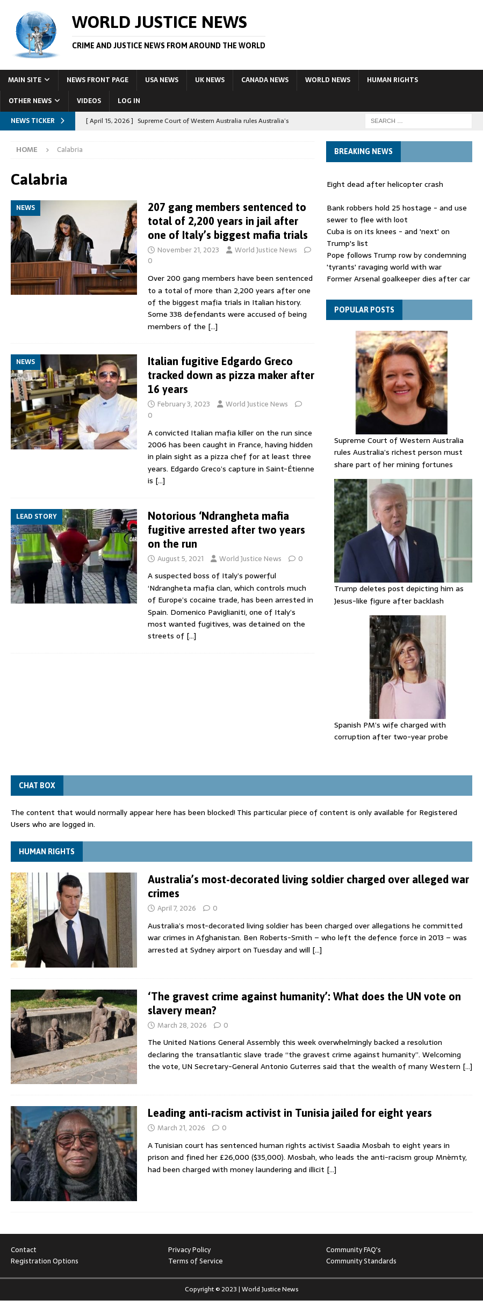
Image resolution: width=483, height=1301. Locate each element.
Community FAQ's (353, 1249)
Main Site (24, 80)
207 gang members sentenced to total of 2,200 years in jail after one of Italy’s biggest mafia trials (228, 221)
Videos (89, 101)
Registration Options (44, 1261)
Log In (129, 101)
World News (327, 80)
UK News (210, 80)
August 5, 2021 (180, 558)
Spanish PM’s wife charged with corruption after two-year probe (391, 731)
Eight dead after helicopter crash (385, 184)
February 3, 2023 (183, 404)
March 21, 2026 (181, 1127)
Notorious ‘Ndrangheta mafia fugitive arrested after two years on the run (226, 530)
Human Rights (392, 80)
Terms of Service (195, 1261)
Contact (24, 1249)
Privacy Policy (189, 1249)
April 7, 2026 (176, 908)
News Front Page (97, 80)
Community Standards (361, 1261)
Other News (30, 101)
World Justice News (266, 250)
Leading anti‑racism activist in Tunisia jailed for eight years (290, 1113)
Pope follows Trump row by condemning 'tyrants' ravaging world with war (396, 261)
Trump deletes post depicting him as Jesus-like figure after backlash (399, 594)
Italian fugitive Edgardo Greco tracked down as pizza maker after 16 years (231, 375)
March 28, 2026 (182, 1025)
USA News (161, 80)
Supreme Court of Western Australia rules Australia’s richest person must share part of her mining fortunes (399, 452)
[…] (213, 326)
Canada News (265, 80)
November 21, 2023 (188, 250)
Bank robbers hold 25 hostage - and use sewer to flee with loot (397, 214)
